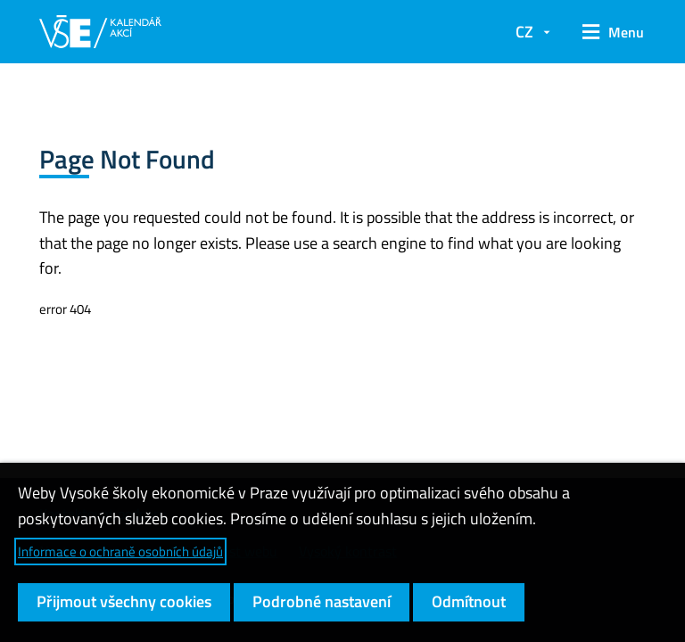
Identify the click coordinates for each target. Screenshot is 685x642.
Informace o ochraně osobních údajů (120, 551)
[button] (607, 32)
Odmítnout (469, 601)
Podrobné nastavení (321, 601)
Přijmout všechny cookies (124, 601)
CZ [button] (524, 32)
